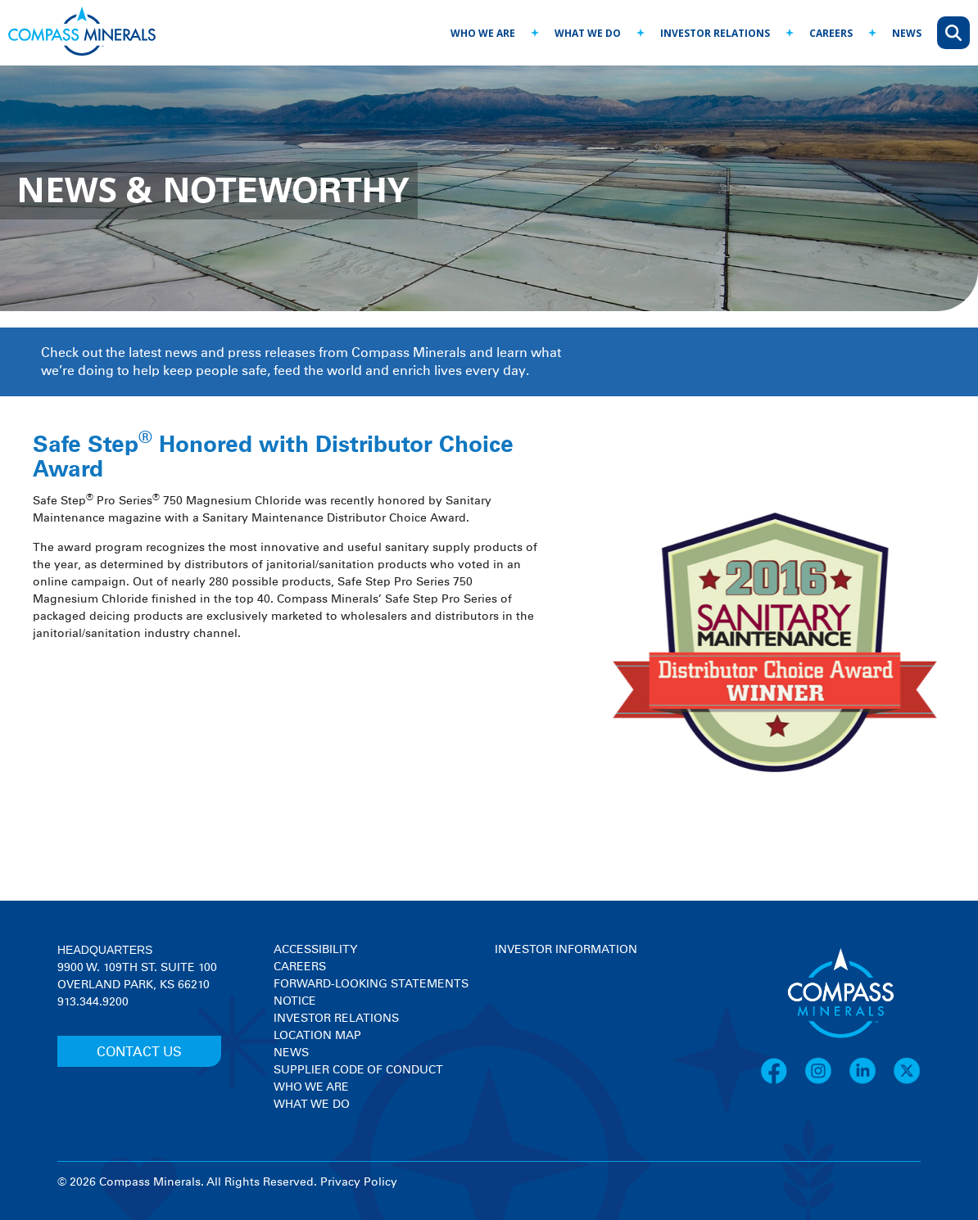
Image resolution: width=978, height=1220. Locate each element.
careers (831, 33)
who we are (483, 33)
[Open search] (953, 32)
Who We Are (311, 1087)
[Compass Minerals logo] (82, 33)
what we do (588, 33)
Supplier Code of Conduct (358, 1070)
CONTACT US (139, 1052)
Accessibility (315, 950)
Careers (300, 967)
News (291, 1053)
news (906, 33)
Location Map (317, 1036)
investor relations (715, 33)
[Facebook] (782, 1081)
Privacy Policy (358, 1182)
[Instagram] (826, 1081)
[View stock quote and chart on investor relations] (570, 1020)
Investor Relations (336, 1018)
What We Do (312, 1104)
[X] (907, 1081)
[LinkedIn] (871, 1081)
